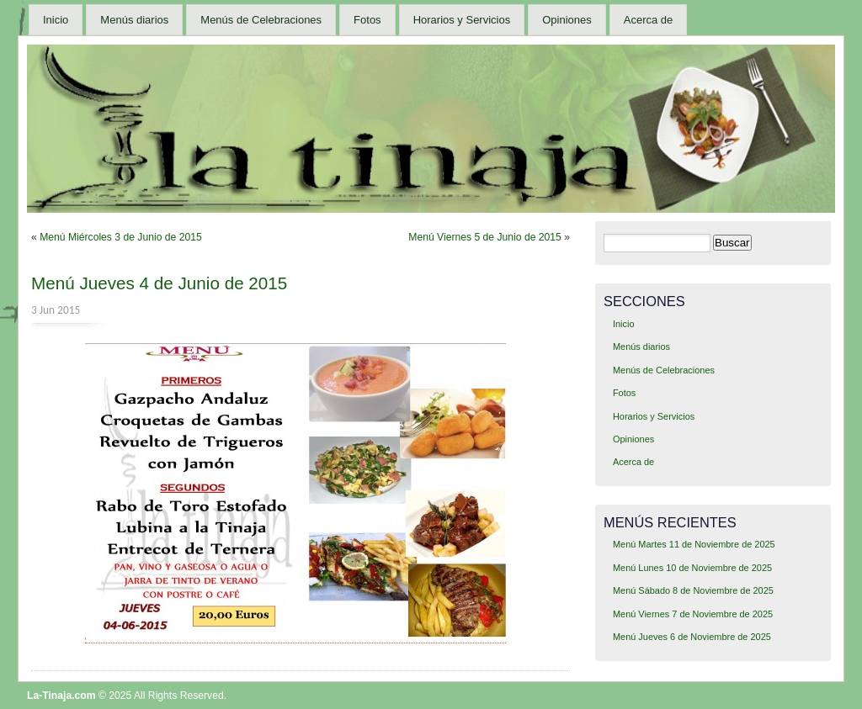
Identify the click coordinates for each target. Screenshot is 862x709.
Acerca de (648, 19)
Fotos (367, 19)
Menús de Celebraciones (261, 19)
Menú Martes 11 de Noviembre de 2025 (694, 544)
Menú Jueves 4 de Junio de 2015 (159, 283)
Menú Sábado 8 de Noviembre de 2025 (693, 590)
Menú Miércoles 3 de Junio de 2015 (121, 237)
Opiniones (567, 19)
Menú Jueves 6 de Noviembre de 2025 (692, 637)
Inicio (55, 19)
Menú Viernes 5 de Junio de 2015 (484, 237)
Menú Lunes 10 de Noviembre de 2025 (692, 568)
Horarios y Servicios (462, 19)
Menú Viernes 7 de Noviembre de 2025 (693, 614)
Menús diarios (134, 19)
